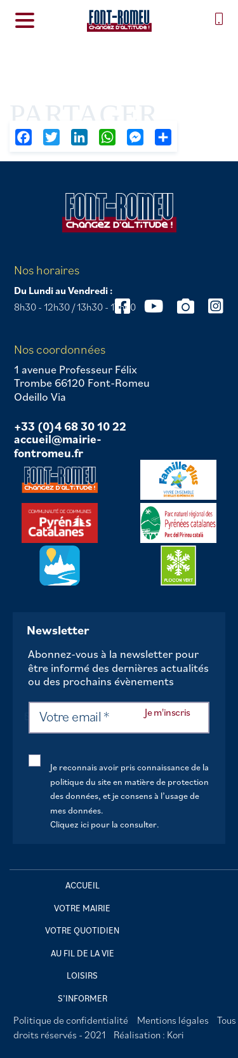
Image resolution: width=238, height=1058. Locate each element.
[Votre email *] (119, 717)
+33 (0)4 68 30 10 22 (70, 427)
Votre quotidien (82, 930)
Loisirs (82, 975)
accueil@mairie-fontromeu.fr (58, 446)
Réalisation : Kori (149, 1034)
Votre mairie (82, 908)
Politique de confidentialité (70, 1020)
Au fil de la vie (82, 953)
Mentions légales (173, 1020)
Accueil (82, 885)
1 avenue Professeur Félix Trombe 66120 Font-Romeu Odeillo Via (82, 383)
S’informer (82, 998)
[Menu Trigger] (24, 19)
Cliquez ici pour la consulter (103, 824)
